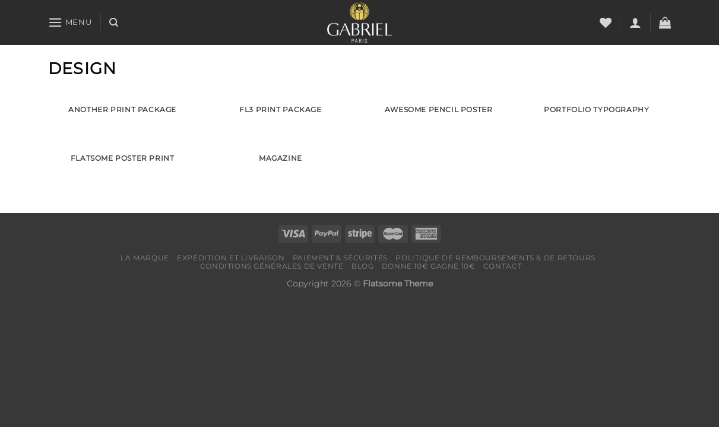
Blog (362, 266)
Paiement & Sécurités (340, 257)
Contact (502, 266)
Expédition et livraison (230, 257)
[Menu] (70, 22)
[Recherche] (113, 22)
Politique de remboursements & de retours (495, 257)
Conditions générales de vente (272, 266)
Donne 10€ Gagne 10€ (429, 266)
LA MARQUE (145, 257)
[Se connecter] (635, 22)
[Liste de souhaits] (606, 22)
